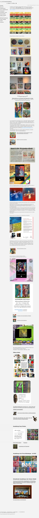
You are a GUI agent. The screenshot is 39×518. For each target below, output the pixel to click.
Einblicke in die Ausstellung (18, 409)
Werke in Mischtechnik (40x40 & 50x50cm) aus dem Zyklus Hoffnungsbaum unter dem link (24, 133)
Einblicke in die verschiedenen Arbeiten (24, 315)
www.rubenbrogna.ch (16, 481)
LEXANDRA (6, 1)
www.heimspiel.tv (12, 9)
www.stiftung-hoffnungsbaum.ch (27, 127)
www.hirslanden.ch (22, 130)
